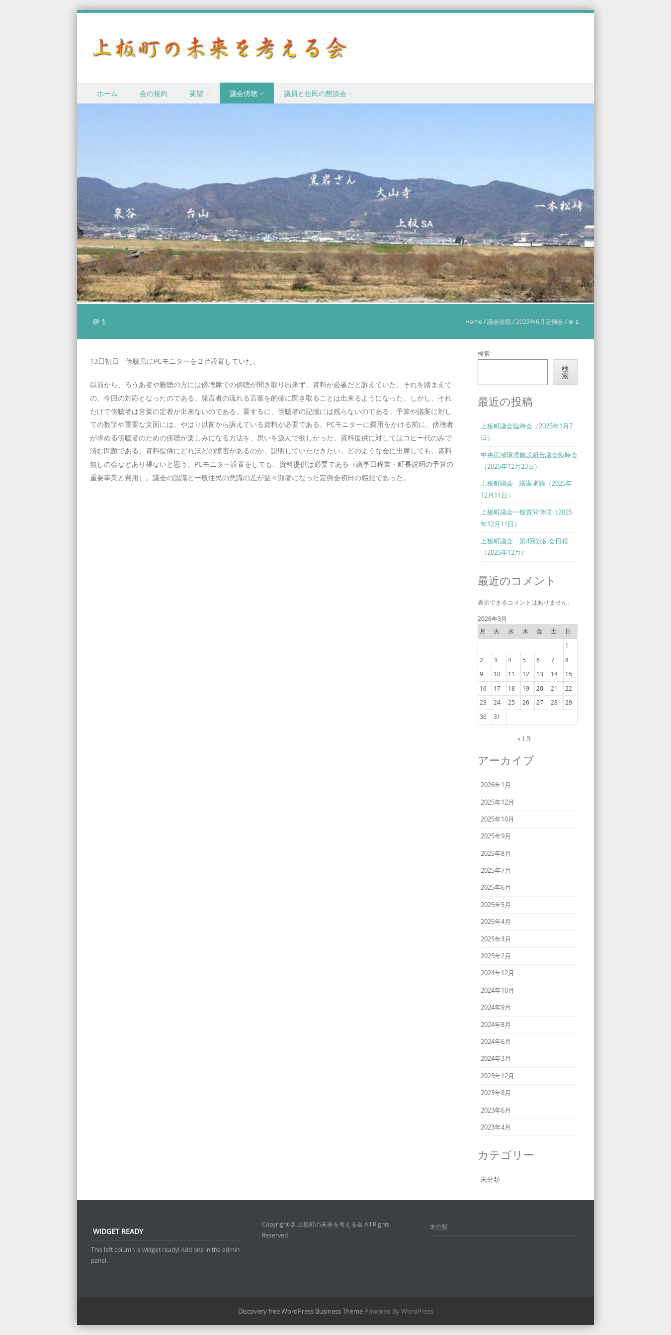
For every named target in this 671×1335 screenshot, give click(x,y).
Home (473, 321)
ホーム (107, 93)
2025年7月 (496, 870)
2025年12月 (497, 802)
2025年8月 (496, 853)
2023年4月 (496, 1127)
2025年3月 (496, 938)
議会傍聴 (243, 93)
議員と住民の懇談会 (315, 93)
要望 (196, 93)
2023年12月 (497, 1075)
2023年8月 (496, 1092)
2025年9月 (496, 835)
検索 (484, 353)
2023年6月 (496, 1110)
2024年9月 (496, 1007)
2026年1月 (496, 784)
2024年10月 (497, 990)
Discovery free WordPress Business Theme (300, 1311)
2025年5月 (496, 904)
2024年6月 (496, 1041)
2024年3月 (496, 1058)
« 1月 (524, 738)
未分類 (490, 1179)
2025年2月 (496, 955)
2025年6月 (496, 887)
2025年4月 (496, 921)
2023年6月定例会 (539, 321)
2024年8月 (496, 1024)
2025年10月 (497, 819)
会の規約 (154, 93)
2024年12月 (497, 972)
